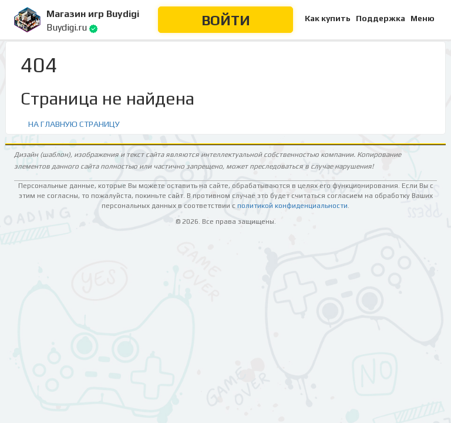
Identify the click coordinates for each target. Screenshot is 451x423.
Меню (422, 18)
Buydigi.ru (66, 27)
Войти (225, 20)
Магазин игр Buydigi (92, 13)
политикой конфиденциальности (292, 206)
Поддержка (380, 18)
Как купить (328, 18)
